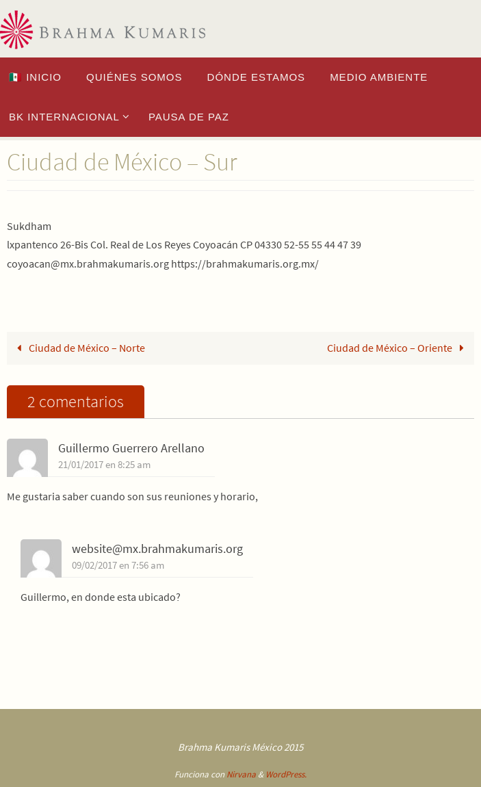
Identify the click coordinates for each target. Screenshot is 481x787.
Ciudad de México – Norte (79, 347)
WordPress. (286, 774)
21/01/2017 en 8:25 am (104, 465)
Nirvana (241, 774)
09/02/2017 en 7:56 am (118, 565)
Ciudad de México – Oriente (398, 347)
